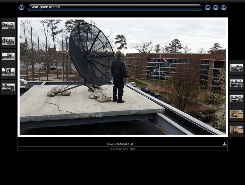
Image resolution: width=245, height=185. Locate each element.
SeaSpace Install (45, 7)
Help (132, 148)
